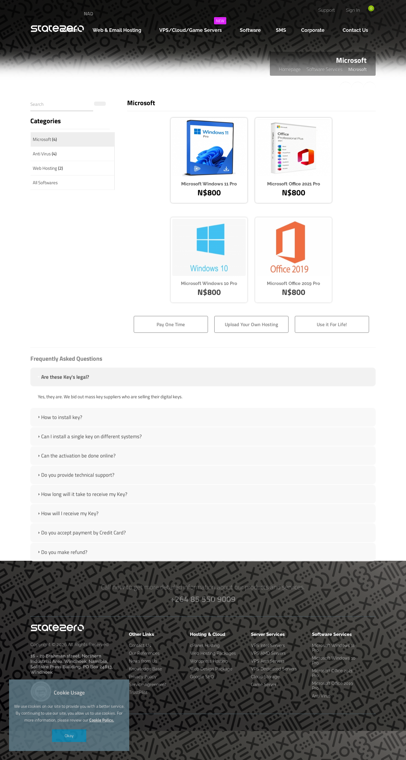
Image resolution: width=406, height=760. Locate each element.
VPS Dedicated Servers (274, 669)
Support (326, 10)
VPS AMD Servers (268, 653)
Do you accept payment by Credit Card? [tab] (81, 553)
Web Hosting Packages (213, 653)
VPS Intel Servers (268, 645)
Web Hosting (48, 168)
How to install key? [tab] (59, 437)
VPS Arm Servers (268, 661)
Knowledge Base (145, 669)
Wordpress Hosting (209, 661)
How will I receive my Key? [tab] (67, 533)
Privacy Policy (143, 676)
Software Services (324, 69)
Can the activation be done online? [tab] (76, 476)
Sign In (353, 10)
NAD (88, 13)
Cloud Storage (265, 676)
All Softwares (45, 182)
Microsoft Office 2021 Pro (332, 673)
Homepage (290, 69)
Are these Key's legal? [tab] (62, 397)
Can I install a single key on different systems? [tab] (89, 456)
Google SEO (202, 676)
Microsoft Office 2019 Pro (332, 686)
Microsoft (45, 139)
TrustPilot (138, 692)
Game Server (263, 684)
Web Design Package (211, 669)
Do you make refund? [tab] (61, 572)
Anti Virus (44, 153)
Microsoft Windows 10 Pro (334, 660)
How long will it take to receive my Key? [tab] (81, 514)
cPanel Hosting (205, 645)
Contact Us (140, 645)
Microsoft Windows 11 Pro (333, 648)
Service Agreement (147, 684)
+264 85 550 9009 (203, 598)
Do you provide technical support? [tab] (75, 495)
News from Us (143, 661)
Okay (69, 735)
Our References (144, 653)
